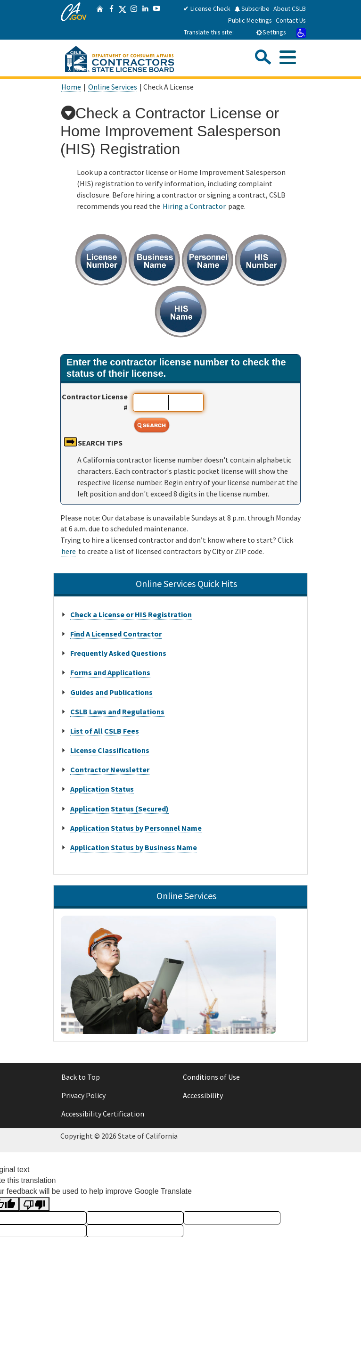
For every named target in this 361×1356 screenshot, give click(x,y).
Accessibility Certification (102, 1113)
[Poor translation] (34, 1204)
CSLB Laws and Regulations (117, 711)
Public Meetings (250, 20)
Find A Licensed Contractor (116, 633)
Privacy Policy (83, 1095)
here (68, 551)
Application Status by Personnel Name (136, 828)
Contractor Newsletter (109, 769)
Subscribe (252, 8)
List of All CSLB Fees (104, 731)
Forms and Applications (110, 672)
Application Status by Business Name (133, 847)
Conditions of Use (211, 1077)
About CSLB (289, 8)
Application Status (102, 789)
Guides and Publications (111, 692)
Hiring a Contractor (194, 206)
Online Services (112, 86)
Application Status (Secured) (119, 808)
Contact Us (291, 20)
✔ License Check (206, 8)
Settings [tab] (271, 32)
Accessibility (203, 1095)
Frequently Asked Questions (118, 653)
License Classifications (109, 750)
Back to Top (80, 1077)
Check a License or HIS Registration (131, 614)
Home (71, 86)
